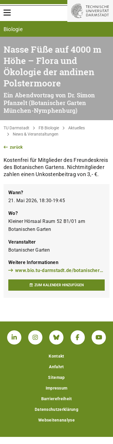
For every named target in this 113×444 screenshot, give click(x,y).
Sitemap (56, 377)
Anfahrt (56, 366)
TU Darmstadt (16, 128)
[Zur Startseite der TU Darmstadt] (90, 11)
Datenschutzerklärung (56, 409)
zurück (13, 147)
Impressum (57, 388)
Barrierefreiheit (56, 398)
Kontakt (56, 356)
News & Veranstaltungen (35, 134)
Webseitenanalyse (56, 420)
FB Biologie (49, 128)
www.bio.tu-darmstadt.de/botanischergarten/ (56, 270)
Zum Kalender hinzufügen (56, 285)
